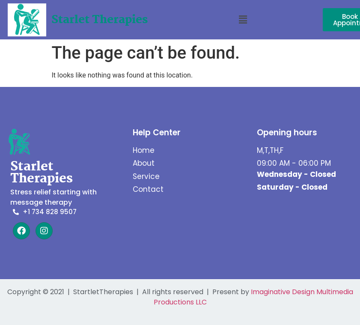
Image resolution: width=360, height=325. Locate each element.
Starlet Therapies (99, 20)
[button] (242, 20)
